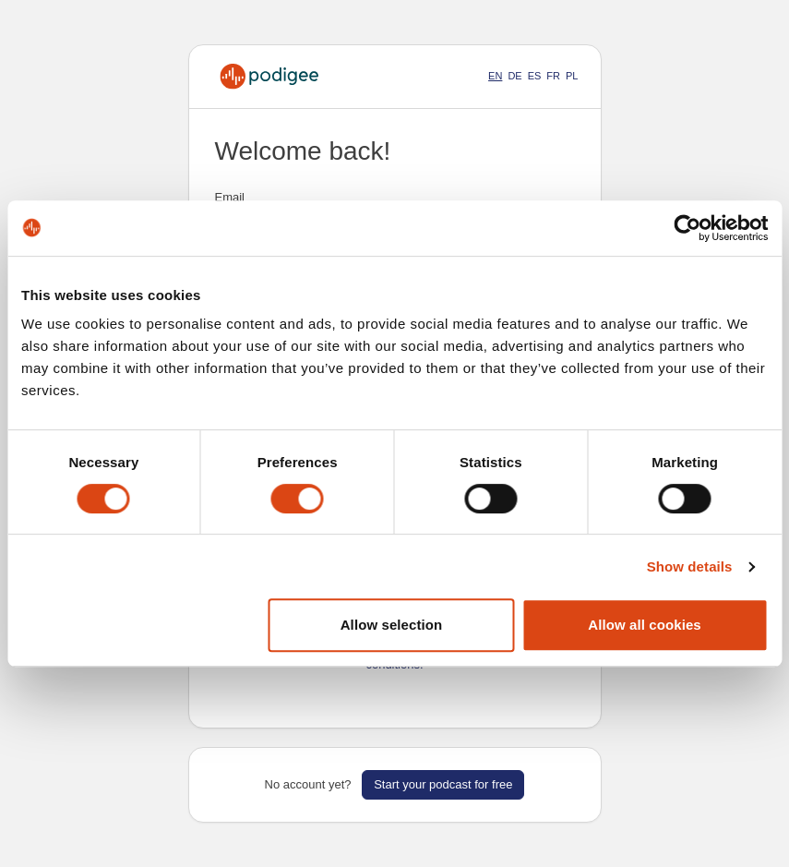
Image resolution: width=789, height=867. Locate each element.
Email (230, 197)
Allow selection (392, 624)
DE (514, 76)
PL (572, 76)
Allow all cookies (644, 624)
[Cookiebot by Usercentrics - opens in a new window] (687, 228)
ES (535, 76)
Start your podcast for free (443, 784)
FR (553, 76)
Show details (690, 566)
